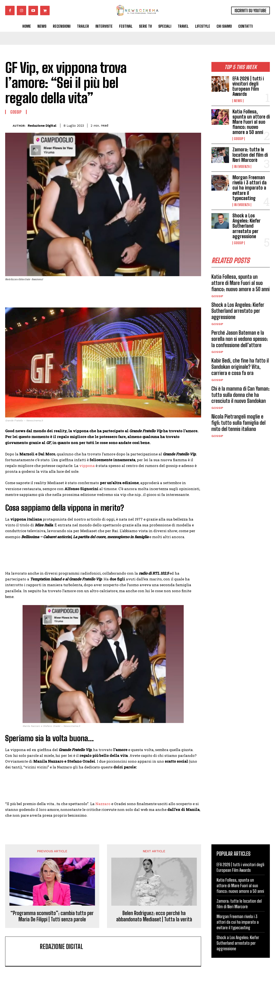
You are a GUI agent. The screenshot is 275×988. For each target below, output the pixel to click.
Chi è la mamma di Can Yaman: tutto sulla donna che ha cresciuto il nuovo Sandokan (240, 395)
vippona (87, 465)
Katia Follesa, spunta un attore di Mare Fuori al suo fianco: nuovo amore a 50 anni (251, 122)
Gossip (238, 138)
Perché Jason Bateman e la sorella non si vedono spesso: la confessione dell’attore (239, 339)
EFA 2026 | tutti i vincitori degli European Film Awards (248, 86)
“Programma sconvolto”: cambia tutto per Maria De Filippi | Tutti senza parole (52, 916)
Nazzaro (102, 803)
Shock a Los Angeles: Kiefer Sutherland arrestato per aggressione (246, 226)
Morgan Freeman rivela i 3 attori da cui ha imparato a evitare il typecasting (249, 188)
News (238, 100)
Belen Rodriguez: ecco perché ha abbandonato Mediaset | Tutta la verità (154, 916)
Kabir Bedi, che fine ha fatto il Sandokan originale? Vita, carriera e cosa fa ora (240, 366)
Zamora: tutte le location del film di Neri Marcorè (250, 155)
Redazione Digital (42, 126)
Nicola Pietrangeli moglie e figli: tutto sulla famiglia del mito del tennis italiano (238, 422)
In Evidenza (242, 166)
